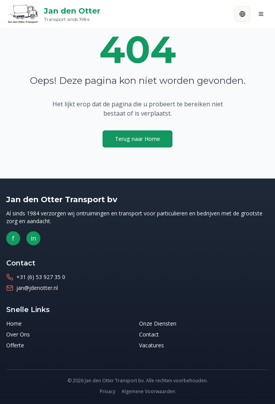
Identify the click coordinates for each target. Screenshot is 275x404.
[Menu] (261, 14)
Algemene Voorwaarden (148, 391)
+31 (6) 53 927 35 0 (40, 277)
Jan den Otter (72, 14)
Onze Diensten (157, 323)
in (33, 238)
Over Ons (18, 334)
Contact (149, 334)
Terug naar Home (137, 138)
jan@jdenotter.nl (37, 287)
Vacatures (151, 345)
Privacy (107, 391)
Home (14, 323)
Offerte (15, 345)
